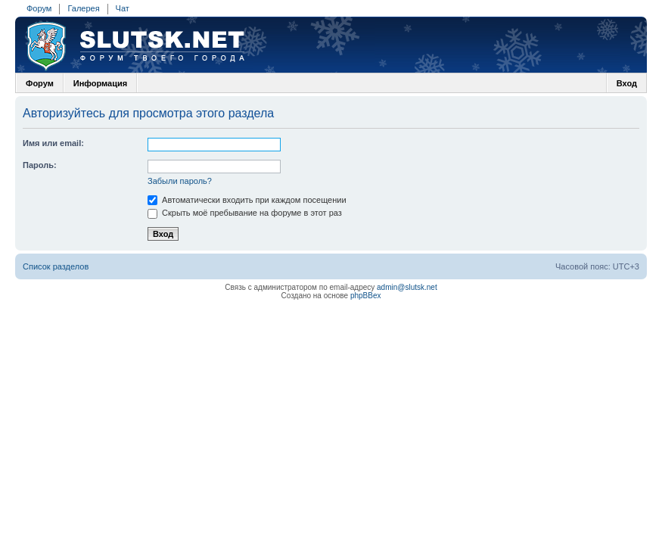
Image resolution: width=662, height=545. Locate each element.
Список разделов (56, 266)
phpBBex (365, 295)
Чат (122, 8)
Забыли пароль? (180, 180)
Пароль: (40, 165)
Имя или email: (53, 143)
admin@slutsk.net (407, 287)
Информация (100, 83)
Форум (38, 8)
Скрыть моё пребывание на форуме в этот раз (245, 212)
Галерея (83, 8)
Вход (627, 83)
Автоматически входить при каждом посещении (247, 199)
